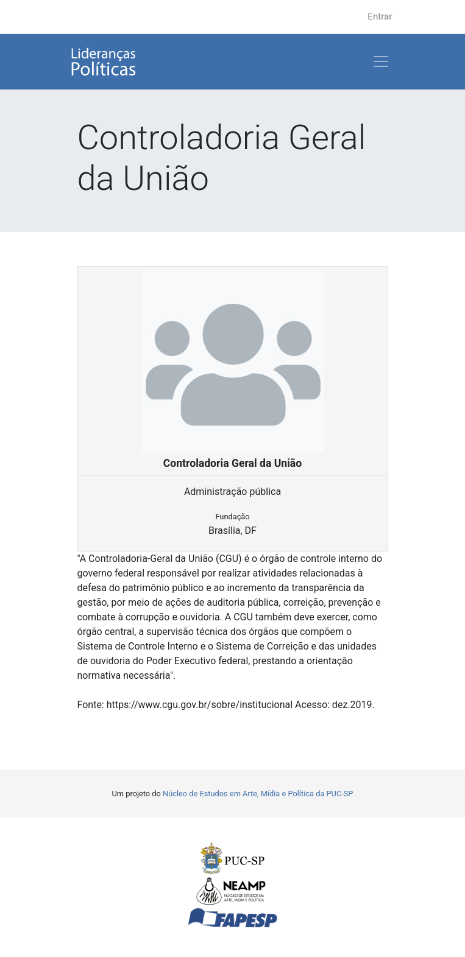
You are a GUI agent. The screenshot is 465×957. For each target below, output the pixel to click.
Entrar (379, 16)
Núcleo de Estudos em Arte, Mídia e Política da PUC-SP (258, 793)
